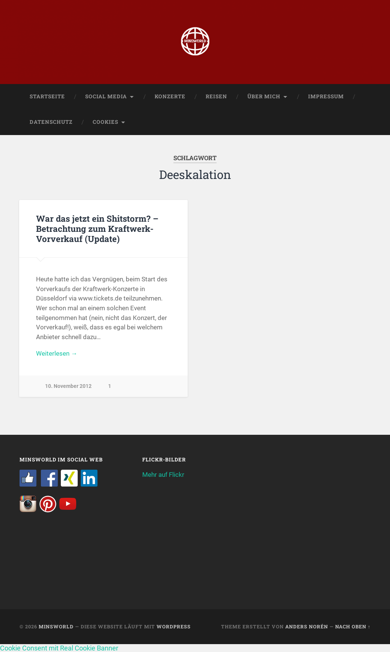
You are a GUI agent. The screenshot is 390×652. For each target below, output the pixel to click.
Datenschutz (51, 122)
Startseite (47, 96)
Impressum (326, 96)
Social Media (106, 96)
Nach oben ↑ (352, 626)
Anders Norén (306, 626)
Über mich (263, 96)
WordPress (174, 626)
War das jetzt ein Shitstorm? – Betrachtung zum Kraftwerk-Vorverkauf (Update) (97, 228)
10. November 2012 (68, 386)
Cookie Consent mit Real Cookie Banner (59, 648)
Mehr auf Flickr (163, 474)
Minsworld (56, 626)
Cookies (105, 122)
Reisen (216, 96)
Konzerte (170, 96)
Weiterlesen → (56, 353)
